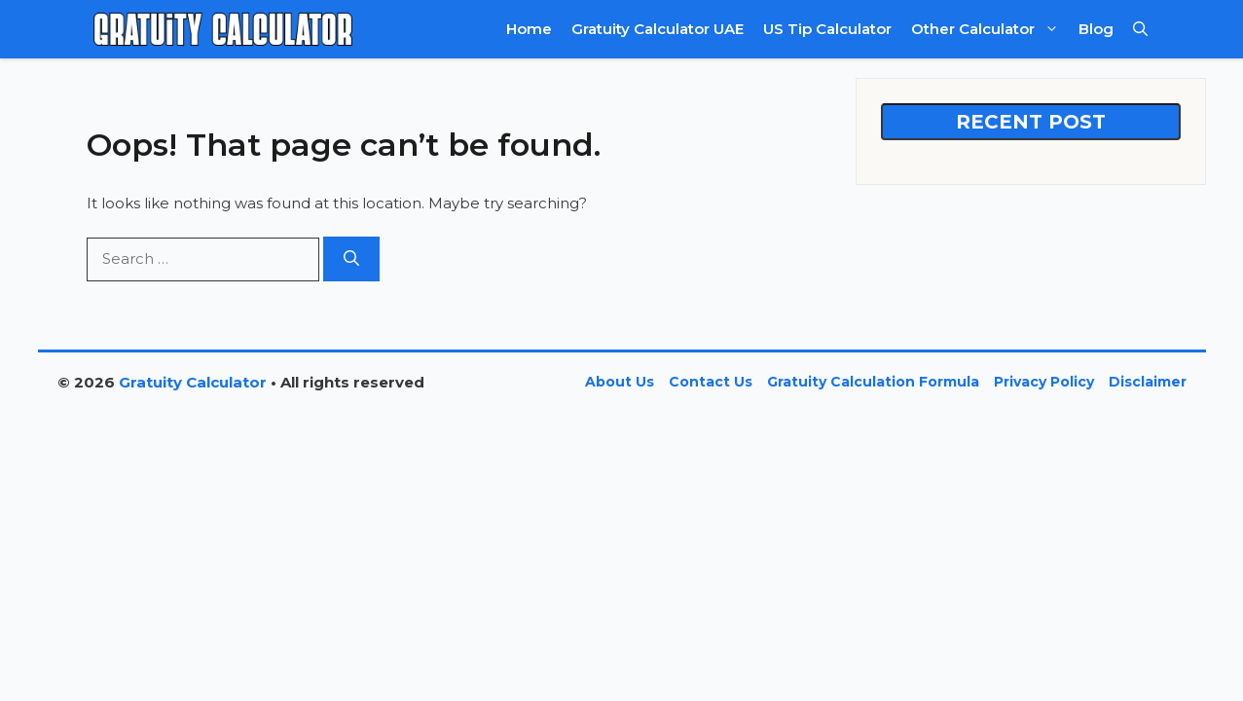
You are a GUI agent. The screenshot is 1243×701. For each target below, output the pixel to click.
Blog (1096, 28)
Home (529, 28)
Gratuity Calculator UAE (657, 28)
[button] (1140, 29)
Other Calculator (990, 29)
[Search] (351, 259)
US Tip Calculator (827, 28)
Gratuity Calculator (193, 382)
